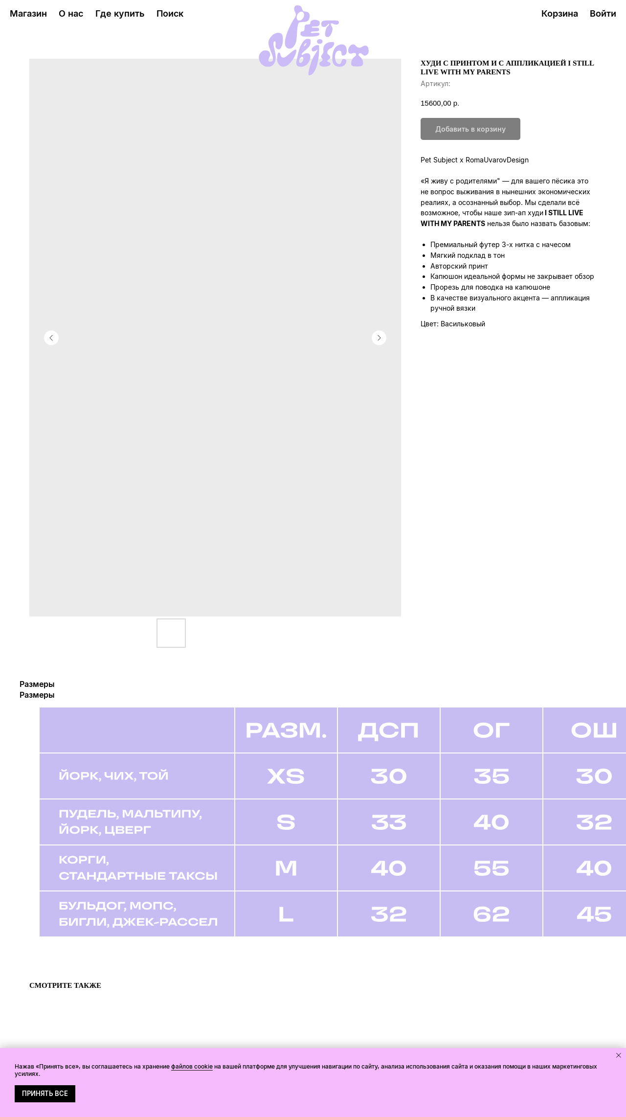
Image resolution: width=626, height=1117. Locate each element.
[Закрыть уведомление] (619, 1055)
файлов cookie (192, 1066)
